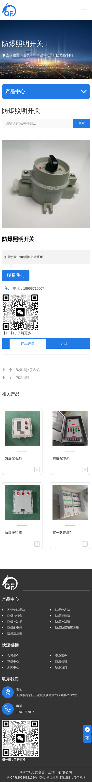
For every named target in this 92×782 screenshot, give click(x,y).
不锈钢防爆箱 (16, 610)
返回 (63, 344)
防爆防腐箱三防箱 (67, 627)
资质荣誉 (61, 655)
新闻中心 (13, 667)
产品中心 (43, 55)
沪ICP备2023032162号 (22, 777)
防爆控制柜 (14, 621)
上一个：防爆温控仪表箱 (21, 370)
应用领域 (61, 661)
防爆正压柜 (14, 633)
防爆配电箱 (14, 627)
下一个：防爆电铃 (15, 377)
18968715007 (33, 288)
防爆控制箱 (64, 55)
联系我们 (16, 275)
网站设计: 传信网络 (72, 777)
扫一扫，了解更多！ (18, 333)
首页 (26, 55)
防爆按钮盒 (14, 615)
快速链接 (10, 645)
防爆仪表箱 (62, 610)
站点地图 (52, 777)
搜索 (82, 123)
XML (42, 777)
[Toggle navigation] (84, 10)
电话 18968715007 (25, 709)
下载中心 (13, 661)
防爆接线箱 (62, 615)
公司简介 (13, 655)
